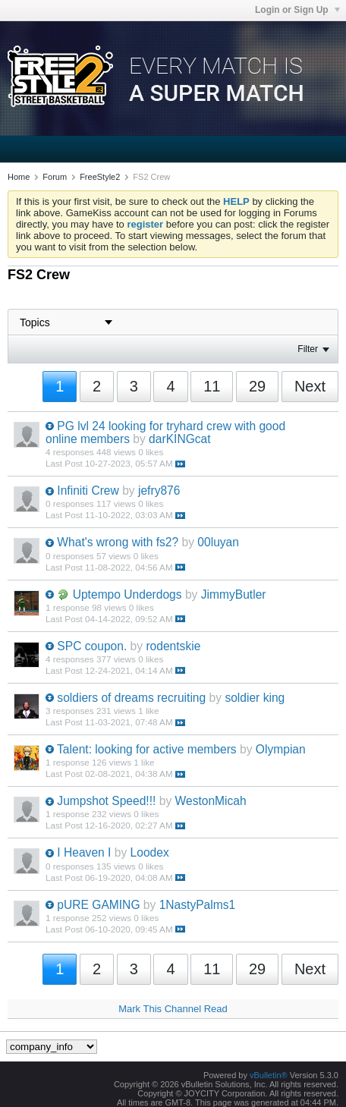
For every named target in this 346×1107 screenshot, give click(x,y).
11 (211, 386)
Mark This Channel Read (173, 1008)
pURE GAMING (98, 904)
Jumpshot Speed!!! (106, 800)
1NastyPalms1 (197, 904)
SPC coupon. (92, 646)
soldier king (255, 697)
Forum (54, 176)
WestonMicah (211, 800)
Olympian (281, 749)
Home (19, 176)
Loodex (150, 852)
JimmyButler (233, 594)
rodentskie (173, 646)
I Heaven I (84, 852)
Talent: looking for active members (147, 749)
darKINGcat (179, 438)
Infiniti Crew (87, 490)
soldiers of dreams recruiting (131, 697)
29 (257, 386)
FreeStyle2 (100, 176)
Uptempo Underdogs (127, 594)
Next (310, 386)
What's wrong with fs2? (117, 542)
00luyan (218, 542)
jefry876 (159, 490)
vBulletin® (269, 1075)
